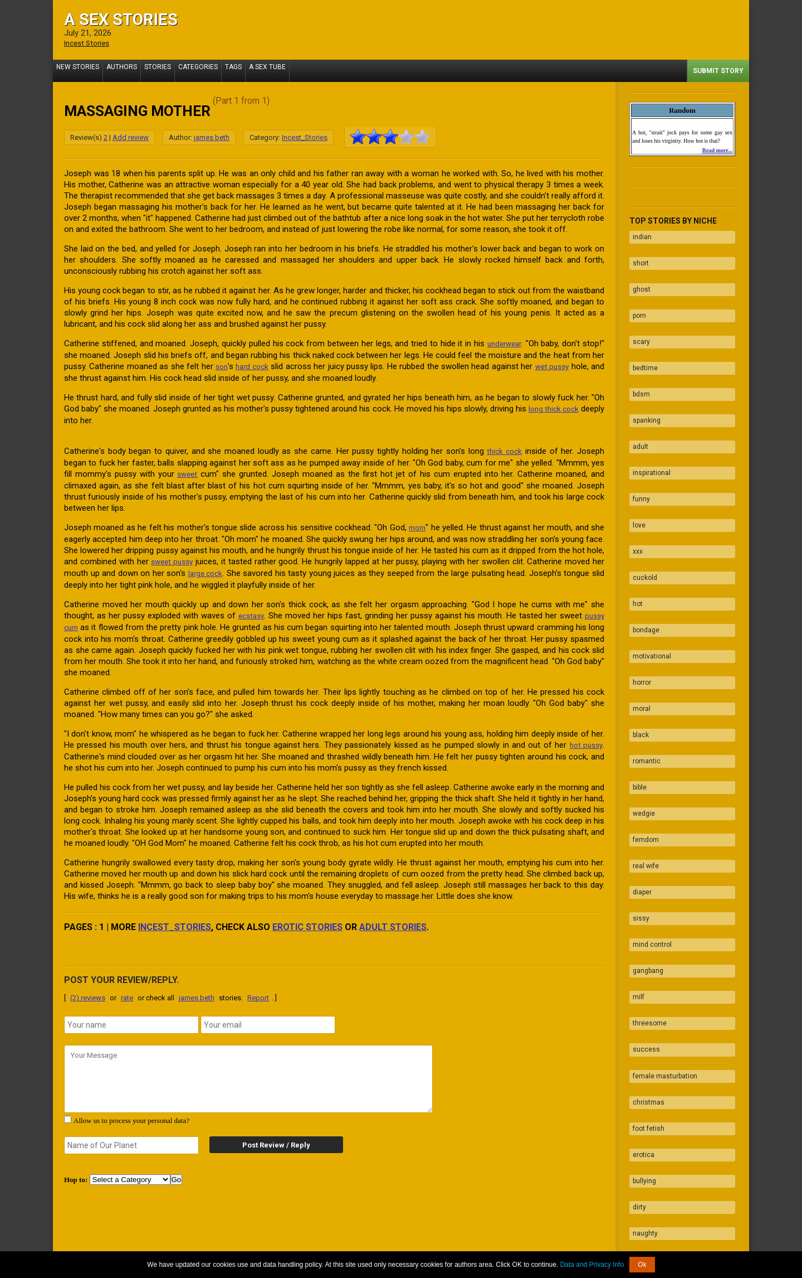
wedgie (640, 713)
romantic (643, 669)
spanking (643, 386)
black (637, 647)
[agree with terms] (67, 1112)
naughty (641, 1060)
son (224, 365)
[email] (267, 1018)
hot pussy (584, 739)
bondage (642, 560)
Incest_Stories (304, 137)
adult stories (393, 920)
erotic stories (307, 920)
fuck (636, 1104)
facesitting (646, 1147)
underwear (503, 343)
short (637, 256)
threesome (646, 886)
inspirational (648, 430)
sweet (188, 471)
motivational (648, 582)
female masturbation (661, 930)
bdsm (638, 365)
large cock (206, 569)
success (643, 908)
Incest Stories (89, 43)
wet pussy (565, 365)
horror (638, 604)
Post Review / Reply (267, 1138)
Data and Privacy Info (592, 1265)
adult (637, 408)
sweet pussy (173, 558)
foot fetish (645, 973)
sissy (637, 799)
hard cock (257, 365)
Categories (213, 70)
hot (634, 539)
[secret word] (131, 1139)
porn (636, 299)
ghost (638, 278)
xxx (634, 495)
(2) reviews (87, 991)
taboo (638, 1082)
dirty (636, 1039)
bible (636, 691)
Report (258, 991)
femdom (642, 734)
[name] (131, 1018)
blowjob (640, 1126)
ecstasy (251, 611)
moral (638, 626)
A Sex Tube (291, 70)
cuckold (641, 517)
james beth (211, 137)
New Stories (79, 70)
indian (638, 234)
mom (417, 524)
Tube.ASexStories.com (445, 1246)
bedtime (641, 343)
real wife (642, 756)
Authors (128, 70)
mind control (648, 821)
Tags (253, 70)
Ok (642, 1265)
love (635, 473)
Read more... (717, 150)
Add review (131, 137)
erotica (640, 995)
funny (638, 452)
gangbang (644, 843)
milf (635, 865)
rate (127, 991)
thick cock (503, 449)
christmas (645, 952)
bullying (641, 1017)
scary (638, 321)
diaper (638, 778)
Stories (168, 70)
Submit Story (718, 70)
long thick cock (575, 407)
